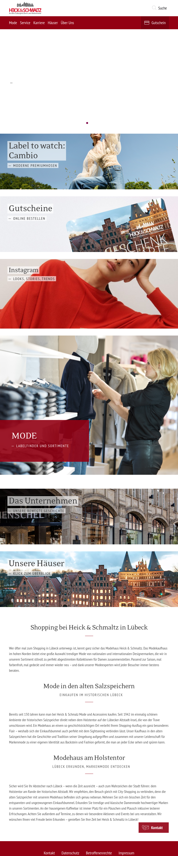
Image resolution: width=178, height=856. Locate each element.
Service (25, 22)
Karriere (39, 22)
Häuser (53, 22)
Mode (13, 22)
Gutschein (159, 22)
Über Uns (67, 22)
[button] (160, 8)
